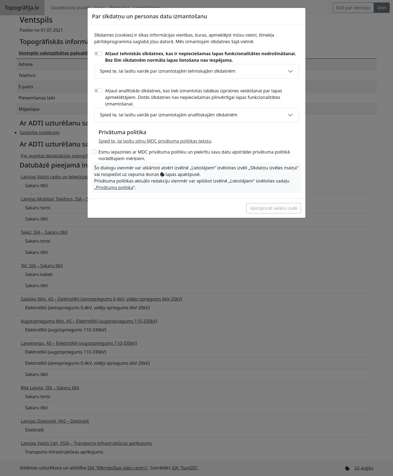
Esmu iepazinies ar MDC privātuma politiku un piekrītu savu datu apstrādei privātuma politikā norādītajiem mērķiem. (194, 155)
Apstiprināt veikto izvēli (273, 208)
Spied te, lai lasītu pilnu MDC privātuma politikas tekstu (155, 141)
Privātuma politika (114, 187)
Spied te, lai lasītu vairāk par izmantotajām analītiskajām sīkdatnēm (168, 115)
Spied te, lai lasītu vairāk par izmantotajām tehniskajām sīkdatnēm (168, 71)
